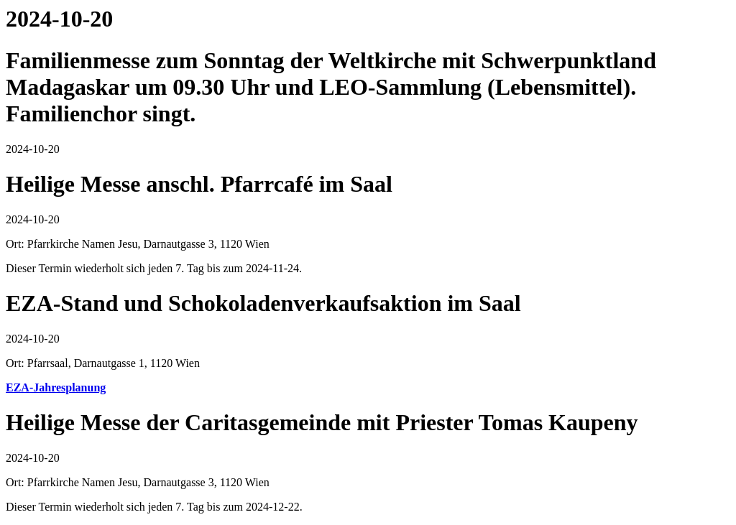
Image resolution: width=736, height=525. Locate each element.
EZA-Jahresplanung (56, 387)
